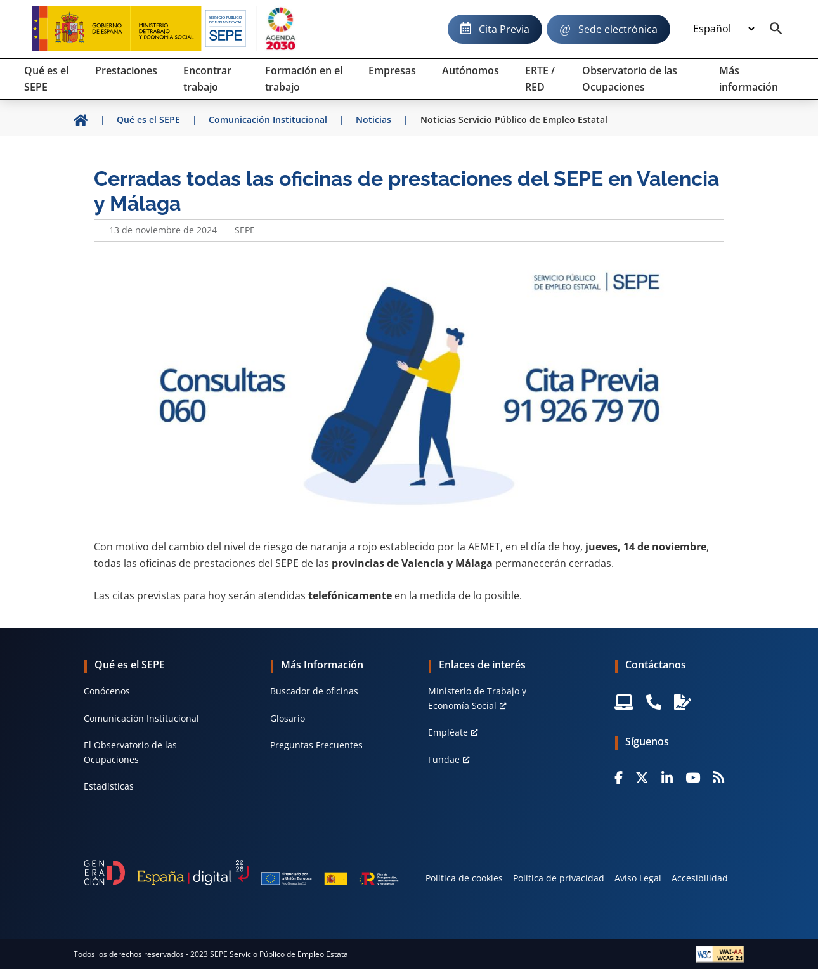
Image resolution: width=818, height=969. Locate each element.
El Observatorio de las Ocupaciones (130, 752)
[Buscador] (776, 29)
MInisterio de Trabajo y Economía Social (477, 698)
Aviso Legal (637, 878)
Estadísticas (109, 786)
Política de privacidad (558, 878)
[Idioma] (723, 29)
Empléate (448, 732)
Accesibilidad (700, 878)
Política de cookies (464, 878)
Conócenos (107, 691)
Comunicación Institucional (141, 718)
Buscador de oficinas (314, 691)
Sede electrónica (618, 29)
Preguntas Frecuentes (316, 745)
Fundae (444, 759)
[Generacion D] (241, 873)
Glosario (287, 718)
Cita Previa (504, 29)
